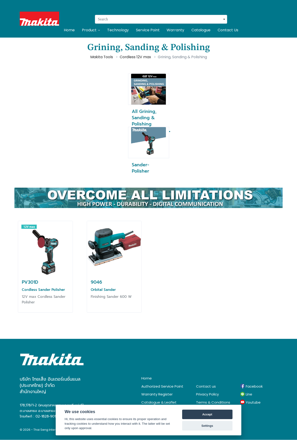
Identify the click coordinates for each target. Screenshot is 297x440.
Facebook (251, 386)
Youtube (250, 402)
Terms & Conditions (213, 402)
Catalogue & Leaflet (159, 402)
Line (246, 394)
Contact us (206, 386)
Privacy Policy (207, 394)
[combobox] (161, 19)
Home (69, 30)
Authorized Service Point (162, 386)
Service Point (148, 30)
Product (91, 30)
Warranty (175, 30)
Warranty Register (157, 394)
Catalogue (200, 30)
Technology (118, 30)
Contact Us (228, 30)
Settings (207, 425)
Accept (207, 414)
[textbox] (161, 19)
